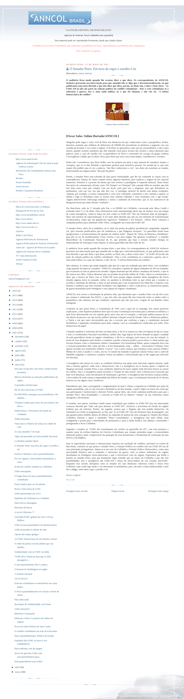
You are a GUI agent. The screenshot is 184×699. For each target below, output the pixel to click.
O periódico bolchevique (26, 385)
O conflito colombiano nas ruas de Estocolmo (35, 631)
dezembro (20, 336)
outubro (19, 341)
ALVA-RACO (21, 578)
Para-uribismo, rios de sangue (28, 648)
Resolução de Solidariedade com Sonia (32, 604)
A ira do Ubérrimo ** (24, 512)
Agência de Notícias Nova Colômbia (33, 251)
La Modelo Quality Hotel (26, 441)
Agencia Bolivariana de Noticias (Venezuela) (37, 243)
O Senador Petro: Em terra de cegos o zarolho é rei (103, 69)
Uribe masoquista (22, 471)
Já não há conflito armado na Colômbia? (33, 466)
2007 (14, 332)
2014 (14, 300)
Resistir (19, 178)
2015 (14, 295)
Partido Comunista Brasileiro (29, 190)
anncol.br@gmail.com (19, 278)
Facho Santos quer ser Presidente (29, 484)
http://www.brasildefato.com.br (30, 214)
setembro (19, 346)
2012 (14, 309)
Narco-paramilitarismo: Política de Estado (34, 635)
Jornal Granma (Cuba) (26, 259)
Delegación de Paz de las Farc (30, 210)
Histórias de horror (23, 507)
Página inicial (118, 491)
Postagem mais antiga (158, 491)
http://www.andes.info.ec (27, 223)
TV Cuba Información (26, 255)
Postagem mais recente (77, 491)
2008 (14, 328)
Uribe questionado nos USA (27, 493)
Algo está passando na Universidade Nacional (35, 436)
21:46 (72, 480)
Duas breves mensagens (25, 503)
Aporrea (20, 231)
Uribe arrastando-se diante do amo (30, 529)
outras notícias (85, 73)
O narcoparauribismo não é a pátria (30, 564)
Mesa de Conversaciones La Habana (33, 206)
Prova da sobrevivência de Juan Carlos (32, 626)
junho (18, 360)
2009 (14, 323)
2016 (14, 290)
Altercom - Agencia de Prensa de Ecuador (35, 247)
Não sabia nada (21, 599)
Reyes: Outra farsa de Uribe (27, 489)
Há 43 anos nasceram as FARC (28, 389)
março (18, 671)
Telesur (19, 263)
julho (17, 355)
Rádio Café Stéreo (24, 235)
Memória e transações (24, 613)
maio (17, 364)
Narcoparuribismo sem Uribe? (28, 661)
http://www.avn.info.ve (26, 227)
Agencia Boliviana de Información (32, 239)
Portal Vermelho (23, 182)
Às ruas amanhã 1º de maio (27, 431)
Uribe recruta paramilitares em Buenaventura (35, 525)
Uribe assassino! (22, 609)
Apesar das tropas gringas (26, 534)
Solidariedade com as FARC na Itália (31, 551)
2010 (14, 318)
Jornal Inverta (22, 186)
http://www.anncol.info (26, 159)
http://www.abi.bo (24, 219)
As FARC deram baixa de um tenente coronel (35, 539)
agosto (18, 350)
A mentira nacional (23, 574)
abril (17, 667)
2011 (14, 314)
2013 (14, 304)
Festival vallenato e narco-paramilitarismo (34, 454)
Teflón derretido (21, 419)
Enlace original (73, 475)
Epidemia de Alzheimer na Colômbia (31, 498)
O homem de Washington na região (30, 569)
